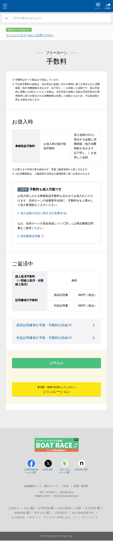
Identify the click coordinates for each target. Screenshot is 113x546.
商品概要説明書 (32, 236)
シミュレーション (56, 393)
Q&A (29, 513)
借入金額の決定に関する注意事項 (43, 213)
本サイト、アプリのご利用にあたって (53, 522)
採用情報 (46, 513)
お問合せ (14, 513)
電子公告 (42, 518)
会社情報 (92, 513)
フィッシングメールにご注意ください (30, 35)
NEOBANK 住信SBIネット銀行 (56, 6)
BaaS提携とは (69, 513)
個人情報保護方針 (83, 518)
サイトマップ (89, 522)
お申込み (57, 364)
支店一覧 (81, 491)
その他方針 (18, 522)
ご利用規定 (61, 518)
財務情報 (22, 518)
